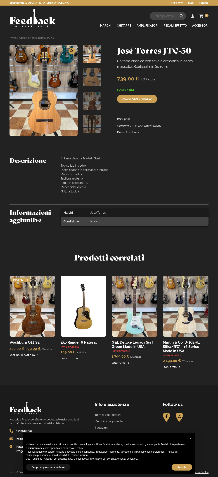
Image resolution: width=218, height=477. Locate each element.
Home (13, 37)
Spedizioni (101, 427)
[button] (71, 51)
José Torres (98, 212)
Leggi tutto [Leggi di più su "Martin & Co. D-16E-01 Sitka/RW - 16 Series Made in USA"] (170, 367)
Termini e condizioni (107, 414)
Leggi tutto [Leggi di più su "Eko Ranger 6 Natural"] (67, 359)
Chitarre (124, 25)
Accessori (200, 25)
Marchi (106, 25)
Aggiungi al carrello (137, 98)
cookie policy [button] (76, 448)
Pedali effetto (175, 25)
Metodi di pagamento (109, 421)
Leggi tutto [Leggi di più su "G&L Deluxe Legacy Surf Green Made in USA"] (118, 363)
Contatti (203, 2)
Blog (191, 2)
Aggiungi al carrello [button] (22, 355)
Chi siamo (177, 2)
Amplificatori (147, 25)
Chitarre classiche (150, 125)
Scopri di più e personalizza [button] (48, 467)
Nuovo (94, 221)
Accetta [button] (181, 467)
